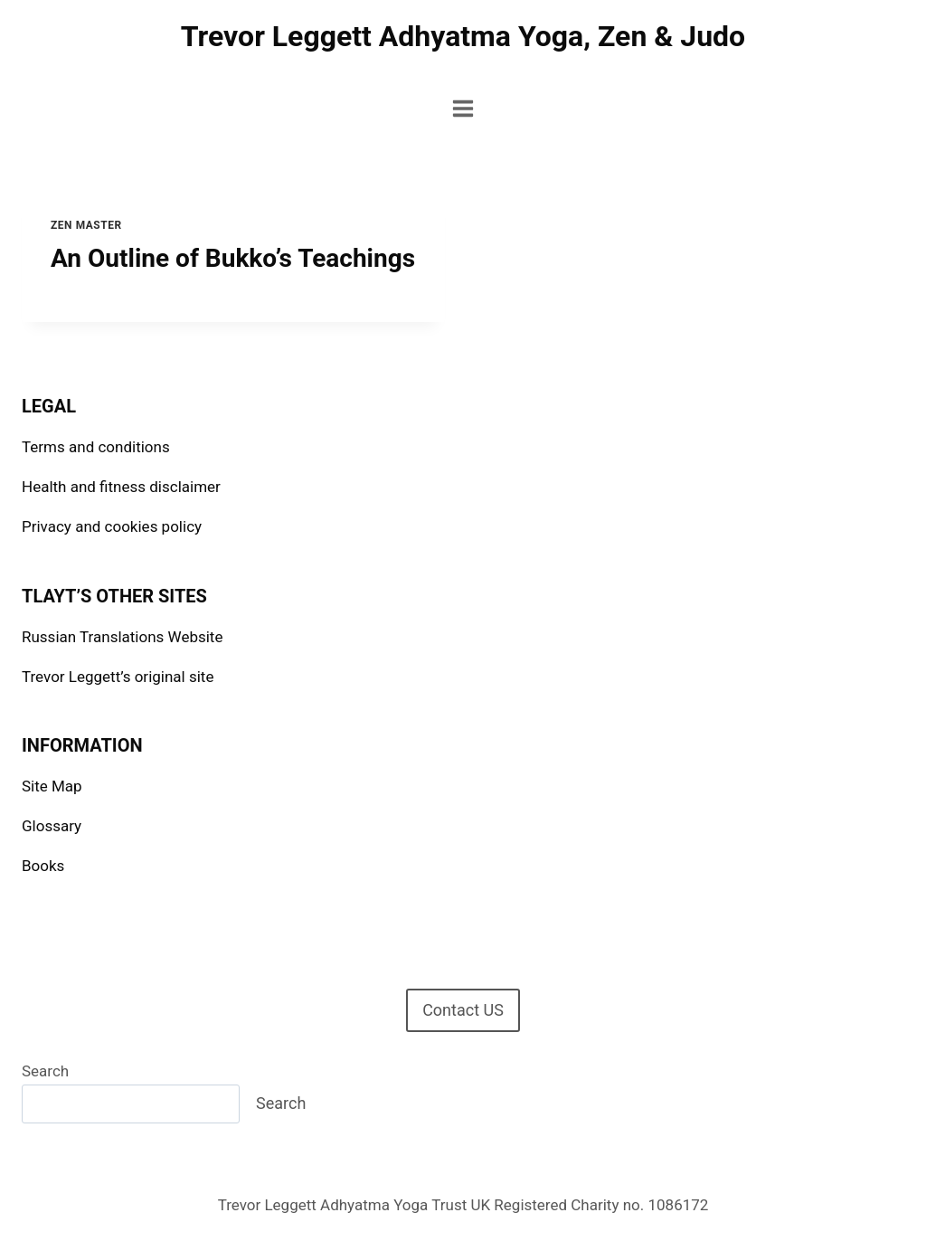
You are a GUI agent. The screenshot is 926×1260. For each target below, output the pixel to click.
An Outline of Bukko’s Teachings (233, 258)
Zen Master (86, 225)
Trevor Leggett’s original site (117, 677)
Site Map (52, 786)
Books (43, 866)
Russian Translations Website (122, 637)
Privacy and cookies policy (112, 526)
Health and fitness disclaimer (121, 487)
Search (45, 1071)
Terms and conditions (96, 447)
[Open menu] (463, 108)
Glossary (51, 826)
